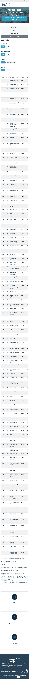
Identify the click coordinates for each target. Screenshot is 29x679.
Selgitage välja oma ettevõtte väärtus (14, 19)
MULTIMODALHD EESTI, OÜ (13, 458)
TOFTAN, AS (12, 254)
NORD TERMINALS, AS (14, 304)
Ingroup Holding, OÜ (14, 537)
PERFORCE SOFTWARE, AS (13, 497)
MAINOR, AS (12, 435)
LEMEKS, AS (12, 196)
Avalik (9, 70)
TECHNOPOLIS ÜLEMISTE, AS (13, 273)
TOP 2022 (7, 76)
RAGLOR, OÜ (12, 414)
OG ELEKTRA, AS (13, 378)
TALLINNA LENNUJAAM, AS (13, 450)
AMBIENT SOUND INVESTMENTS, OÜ (13, 553)
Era (6, 70)
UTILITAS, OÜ (12, 129)
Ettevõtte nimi (14, 77)
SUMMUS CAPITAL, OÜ (14, 205)
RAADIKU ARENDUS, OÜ (14, 361)
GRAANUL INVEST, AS (14, 89)
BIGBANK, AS (12, 180)
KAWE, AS (12, 338)
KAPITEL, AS (12, 176)
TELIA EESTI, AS (13, 133)
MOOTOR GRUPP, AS (14, 502)
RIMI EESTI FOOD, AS (14, 326)
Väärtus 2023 (22, 76)
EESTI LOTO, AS (13, 300)
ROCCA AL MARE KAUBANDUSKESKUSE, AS (14, 268)
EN (3, 1)
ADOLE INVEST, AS (13, 422)
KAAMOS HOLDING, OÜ (14, 201)
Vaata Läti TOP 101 (14, 36)
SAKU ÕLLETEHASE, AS (14, 348)
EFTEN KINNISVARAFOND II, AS (14, 215)
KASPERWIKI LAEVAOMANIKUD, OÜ (14, 287)
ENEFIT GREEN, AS (13, 103)
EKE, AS (11, 321)
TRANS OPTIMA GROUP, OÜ (13, 532)
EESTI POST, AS (13, 277)
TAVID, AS (12, 330)
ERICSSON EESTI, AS (14, 162)
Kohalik (7, 62)
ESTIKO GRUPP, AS (14, 409)
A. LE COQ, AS (12, 233)
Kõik (3, 46)
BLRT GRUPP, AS (13, 149)
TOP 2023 (3, 76)
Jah (6, 46)
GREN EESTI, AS (13, 229)
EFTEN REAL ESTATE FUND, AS (14, 469)
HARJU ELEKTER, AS (14, 342)
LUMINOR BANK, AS (14, 85)
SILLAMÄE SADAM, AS (14, 334)
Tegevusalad (14, 33)
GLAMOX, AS (12, 225)
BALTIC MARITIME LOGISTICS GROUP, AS (14, 167)
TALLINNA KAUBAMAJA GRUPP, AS (14, 139)
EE (1, 1)
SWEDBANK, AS (13, 80)
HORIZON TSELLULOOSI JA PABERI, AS (13, 440)
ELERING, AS (12, 153)
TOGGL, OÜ (12, 392)
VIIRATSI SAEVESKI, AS (14, 491)
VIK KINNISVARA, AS (14, 514)
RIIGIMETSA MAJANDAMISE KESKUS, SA (13, 124)
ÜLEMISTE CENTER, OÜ (14, 281)
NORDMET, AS (13, 481)
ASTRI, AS (12, 405)
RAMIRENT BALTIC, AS (14, 258)
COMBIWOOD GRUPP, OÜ (14, 464)
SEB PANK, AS (13, 119)
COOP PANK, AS (13, 219)
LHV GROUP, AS (13, 93)
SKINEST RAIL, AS (13, 485)
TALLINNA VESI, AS (13, 185)
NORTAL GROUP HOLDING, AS (13, 242)
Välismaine (12, 62)
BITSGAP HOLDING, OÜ (14, 475)
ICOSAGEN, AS (13, 508)
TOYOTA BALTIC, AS (14, 426)
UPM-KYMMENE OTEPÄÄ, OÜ (13, 313)
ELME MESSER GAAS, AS (14, 296)
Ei (8, 46)
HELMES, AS (12, 396)
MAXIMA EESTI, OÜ (14, 388)
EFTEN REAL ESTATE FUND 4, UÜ (14, 263)
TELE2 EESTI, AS (13, 308)
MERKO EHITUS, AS (14, 190)
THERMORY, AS (13, 250)
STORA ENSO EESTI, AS (14, 246)
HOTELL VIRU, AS (13, 453)
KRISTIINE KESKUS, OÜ (14, 365)
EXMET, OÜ (12, 373)
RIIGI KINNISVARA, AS (14, 115)
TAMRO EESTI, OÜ (13, 525)
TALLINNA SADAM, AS (14, 143)
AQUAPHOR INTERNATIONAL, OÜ (14, 383)
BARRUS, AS (12, 547)
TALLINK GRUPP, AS (14, 109)
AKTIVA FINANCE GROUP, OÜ (13, 445)
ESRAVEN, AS (12, 401)
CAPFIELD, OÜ (13, 237)
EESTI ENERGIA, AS (13, 99)
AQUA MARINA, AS (14, 317)
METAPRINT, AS (13, 418)
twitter (26, 1)
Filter (14, 30)
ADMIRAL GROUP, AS (14, 369)
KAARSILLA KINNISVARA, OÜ (13, 543)
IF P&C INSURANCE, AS (14, 352)
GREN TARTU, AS (13, 209)
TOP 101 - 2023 (14, 27)
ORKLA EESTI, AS (13, 430)
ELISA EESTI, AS (13, 291)
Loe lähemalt (14, 606)
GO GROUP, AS (13, 520)
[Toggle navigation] (25, 4)
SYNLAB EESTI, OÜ (13, 172)
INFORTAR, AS (13, 158)
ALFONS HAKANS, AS (14, 356)
